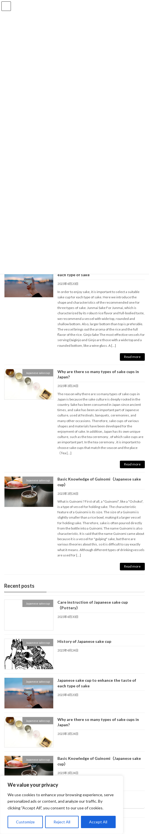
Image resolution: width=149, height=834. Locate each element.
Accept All (98, 821)
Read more (132, 357)
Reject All (61, 821)
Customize (25, 821)
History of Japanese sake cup (84, 641)
